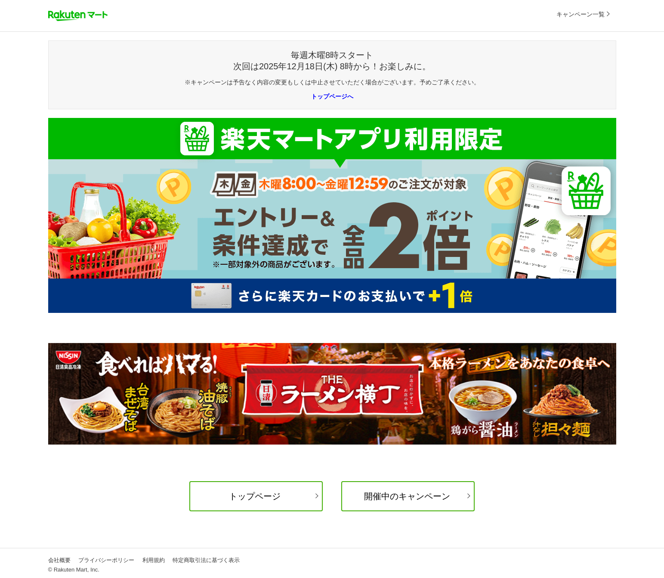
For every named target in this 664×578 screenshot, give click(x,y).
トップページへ (332, 96)
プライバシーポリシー (106, 560)
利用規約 (153, 560)
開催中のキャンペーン (407, 496)
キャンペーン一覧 (580, 14)
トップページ (255, 496)
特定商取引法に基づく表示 (206, 560)
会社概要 (59, 560)
